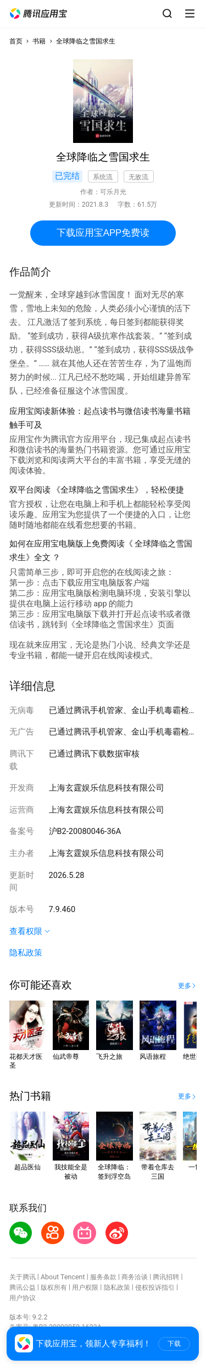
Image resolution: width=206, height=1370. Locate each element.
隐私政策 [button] (25, 953)
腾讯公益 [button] (22, 1287)
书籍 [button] (39, 41)
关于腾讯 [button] (22, 1277)
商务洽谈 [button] (134, 1277)
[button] (38, 13)
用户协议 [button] (22, 1298)
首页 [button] (16, 41)
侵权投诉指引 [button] (155, 1287)
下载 (174, 1343)
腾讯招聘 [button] (166, 1277)
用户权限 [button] (85, 1287)
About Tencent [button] (63, 1277)
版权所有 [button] (54, 1287)
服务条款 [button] (103, 1277)
